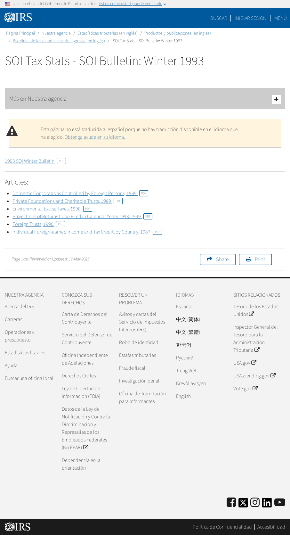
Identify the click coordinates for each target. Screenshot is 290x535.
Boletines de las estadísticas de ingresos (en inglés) (59, 41)
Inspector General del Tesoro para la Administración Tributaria (255, 339)
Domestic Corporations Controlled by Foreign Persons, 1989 (80, 193)
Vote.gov (245, 388)
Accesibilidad (271, 527)
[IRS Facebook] (231, 503)
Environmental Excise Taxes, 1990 (52, 208)
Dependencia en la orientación (81, 464)
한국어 (183, 345)
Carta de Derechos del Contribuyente (85, 318)
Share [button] (222, 259)
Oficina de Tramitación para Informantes (142, 397)
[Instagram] (255, 503)
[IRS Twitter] (243, 505)
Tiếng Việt (186, 370)
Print (260, 259)
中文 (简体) (188, 319)
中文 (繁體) (188, 332)
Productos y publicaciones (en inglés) (177, 33)
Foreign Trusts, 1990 (38, 224)
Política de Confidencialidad (222, 527)
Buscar (218, 18)
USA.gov (244, 362)
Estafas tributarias (137, 355)
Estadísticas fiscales (25, 352)
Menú (280, 18)
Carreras (13, 319)
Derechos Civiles (79, 375)
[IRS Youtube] (279, 503)
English (183, 396)
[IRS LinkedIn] (267, 505)
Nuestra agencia (56, 33)
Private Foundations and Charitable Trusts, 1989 (67, 201)
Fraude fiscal (132, 368)
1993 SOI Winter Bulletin (35, 161)
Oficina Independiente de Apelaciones (85, 359)
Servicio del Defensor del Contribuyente (88, 338)
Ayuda (11, 365)
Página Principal (20, 33)
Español (184, 306)
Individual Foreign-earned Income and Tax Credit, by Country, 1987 (87, 231)
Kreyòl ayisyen (191, 383)
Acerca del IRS (19, 306)
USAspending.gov (254, 375)
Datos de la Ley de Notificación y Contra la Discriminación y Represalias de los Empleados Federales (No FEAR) (86, 428)
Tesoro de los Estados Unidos (255, 310)
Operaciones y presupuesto (19, 336)
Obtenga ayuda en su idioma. (95, 137)
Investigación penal (139, 380)
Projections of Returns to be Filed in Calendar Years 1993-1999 (82, 216)
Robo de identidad (138, 342)
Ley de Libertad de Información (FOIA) (81, 392)
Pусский (185, 357)
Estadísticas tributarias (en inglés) (107, 33)
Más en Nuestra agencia (145, 99)
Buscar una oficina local (29, 378)
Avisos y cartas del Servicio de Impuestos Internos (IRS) (142, 322)
